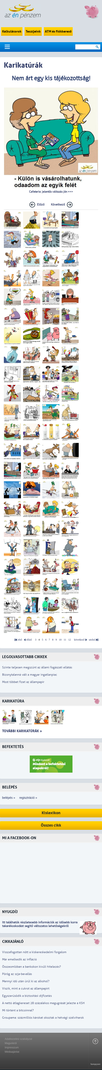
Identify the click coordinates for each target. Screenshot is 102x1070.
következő (79, 640)
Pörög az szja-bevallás (17, 974)
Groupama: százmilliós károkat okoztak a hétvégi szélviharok (43, 1017)
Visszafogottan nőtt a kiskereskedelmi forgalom (34, 952)
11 (65, 640)
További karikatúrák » (22, 731)
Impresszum (12, 1047)
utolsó (92, 640)
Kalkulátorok (11, 31)
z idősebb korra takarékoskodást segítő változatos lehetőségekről (39, 924)
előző (29, 640)
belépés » (8, 797)
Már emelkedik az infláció (19, 959)
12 (69, 640)
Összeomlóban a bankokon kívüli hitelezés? (31, 967)
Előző (40, 204)
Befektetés (13, 747)
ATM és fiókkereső (58, 31)
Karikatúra (13, 701)
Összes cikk (51, 825)
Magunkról (11, 1043)
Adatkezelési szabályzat (18, 1038)
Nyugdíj (10, 912)
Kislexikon (51, 813)
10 (60, 640)
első (20, 640)
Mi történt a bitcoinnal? (18, 1010)
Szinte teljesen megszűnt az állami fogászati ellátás (37, 667)
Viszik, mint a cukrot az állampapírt (25, 988)
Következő (58, 204)
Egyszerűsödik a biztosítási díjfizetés (27, 996)
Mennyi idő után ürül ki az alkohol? (25, 981)
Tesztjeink (33, 31)
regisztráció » (28, 797)
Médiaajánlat (12, 1051)
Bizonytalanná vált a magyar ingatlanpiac (29, 675)
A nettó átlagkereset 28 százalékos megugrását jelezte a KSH (43, 1003)
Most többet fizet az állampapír (23, 682)
